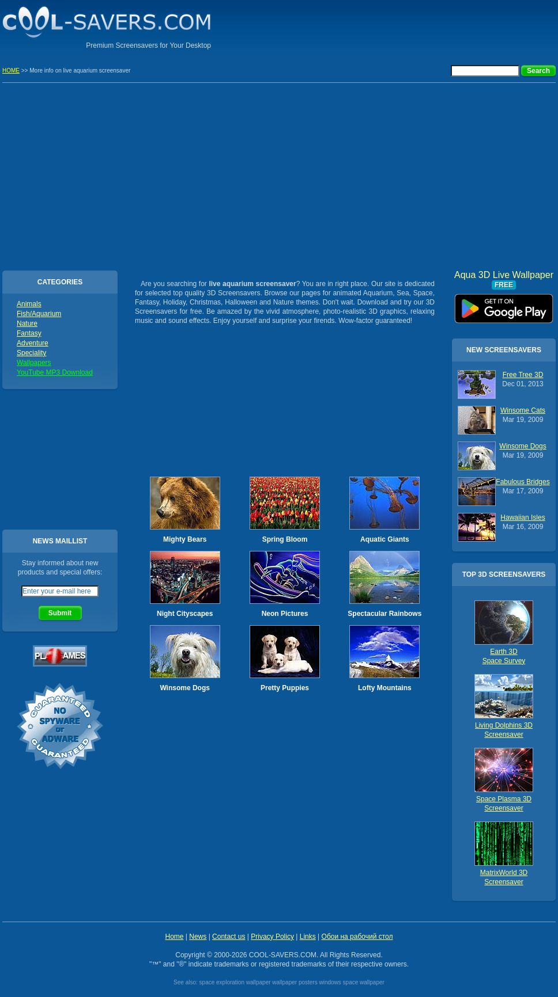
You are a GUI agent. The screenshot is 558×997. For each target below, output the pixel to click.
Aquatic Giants (384, 539)
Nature (27, 323)
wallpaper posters (294, 982)
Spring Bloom (285, 539)
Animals (29, 304)
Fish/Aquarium (39, 314)
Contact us (228, 937)
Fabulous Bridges (522, 482)
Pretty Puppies (285, 688)
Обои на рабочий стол (357, 937)
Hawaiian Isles (522, 517)
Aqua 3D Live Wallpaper (504, 304)
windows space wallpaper (351, 982)
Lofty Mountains (385, 688)
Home (174, 937)
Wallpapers (34, 363)
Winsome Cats (522, 410)
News (197, 937)
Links (308, 937)
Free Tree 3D (523, 375)
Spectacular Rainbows (384, 614)
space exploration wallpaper (235, 982)
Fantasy (29, 333)
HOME (11, 70)
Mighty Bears (184, 539)
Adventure (32, 343)
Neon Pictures (285, 614)
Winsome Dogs (185, 688)
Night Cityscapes (185, 614)
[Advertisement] (279, 175)
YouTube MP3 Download (55, 372)
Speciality (31, 353)
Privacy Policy (272, 937)
